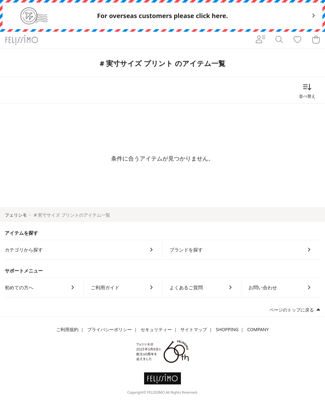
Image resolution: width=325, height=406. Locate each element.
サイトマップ (193, 329)
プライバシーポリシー (109, 329)
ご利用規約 (67, 329)
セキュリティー (156, 329)
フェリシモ (16, 215)
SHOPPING (227, 329)
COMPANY (258, 329)
